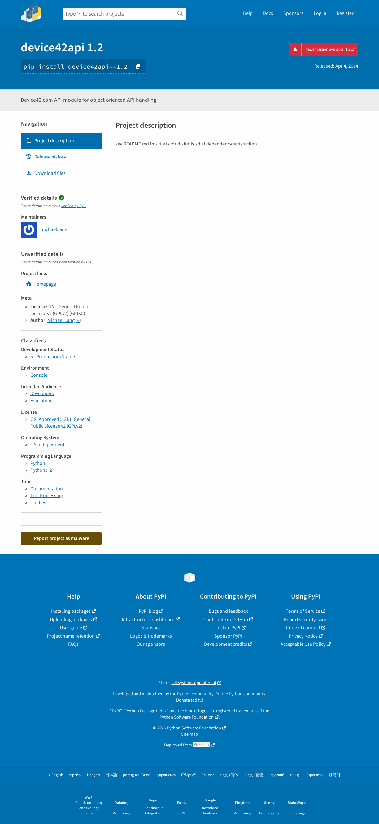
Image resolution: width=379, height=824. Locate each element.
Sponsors (293, 13)
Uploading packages (71, 619)
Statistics (151, 627)
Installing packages (71, 611)
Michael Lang (61, 320)
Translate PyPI (225, 627)
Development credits (225, 644)
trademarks (246, 711)
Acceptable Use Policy (303, 644)
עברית (295, 775)
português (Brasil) (137, 775)
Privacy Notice (303, 636)
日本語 (111, 775)
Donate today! (189, 700)
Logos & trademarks (151, 636)
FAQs (73, 644)
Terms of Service (303, 611)
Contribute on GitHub (225, 619)
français (93, 775)
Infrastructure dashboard (148, 619)
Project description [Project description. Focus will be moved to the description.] (50, 140)
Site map (189, 734)
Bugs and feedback (228, 611)
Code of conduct (303, 627)
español (75, 775)
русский (277, 775)
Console (38, 375)
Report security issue (305, 619)
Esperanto (314, 775)
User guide (71, 627)
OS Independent (47, 444)
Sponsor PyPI (228, 636)
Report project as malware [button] (61, 538)
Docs (268, 13)
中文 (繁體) (255, 775)
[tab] (61, 141)
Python (37, 463)
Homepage (41, 284)
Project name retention (71, 636)
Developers (42, 393)
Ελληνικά (188, 775)
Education (40, 400)
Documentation (46, 488)
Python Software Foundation (186, 717)
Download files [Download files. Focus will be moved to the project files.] (46, 173)
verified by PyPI (73, 206)
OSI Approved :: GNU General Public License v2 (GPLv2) (60, 423)
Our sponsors (151, 644)
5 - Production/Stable (52, 356)
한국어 (334, 775)
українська (166, 775)
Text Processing (46, 495)
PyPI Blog (148, 611)
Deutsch (208, 775)
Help (248, 13)
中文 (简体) (230, 775)
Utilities (38, 502)
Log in (320, 13)
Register (345, 13)
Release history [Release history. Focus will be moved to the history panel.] (46, 157)
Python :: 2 (41, 470)
